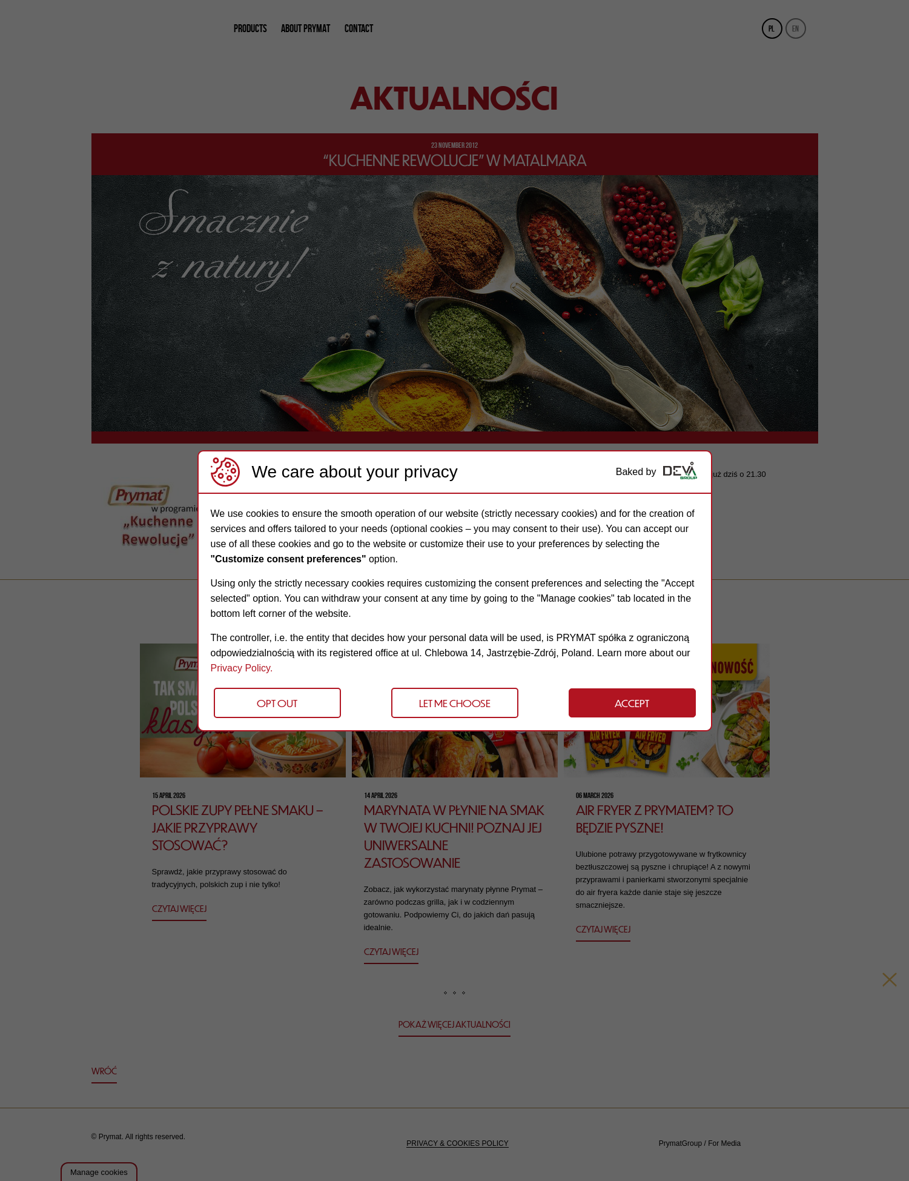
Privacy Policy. (242, 668)
